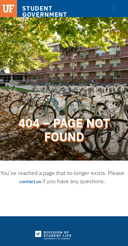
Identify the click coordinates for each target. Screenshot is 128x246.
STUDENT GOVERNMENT (44, 11)
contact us (30, 181)
